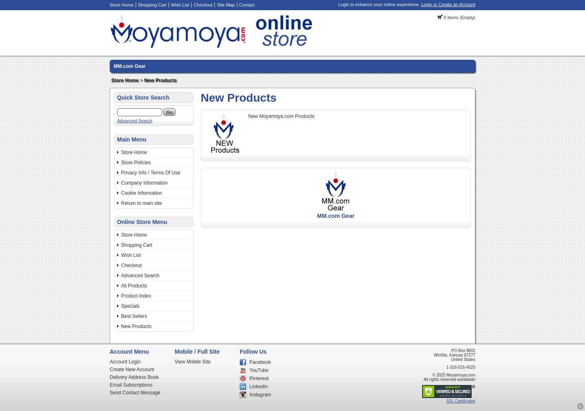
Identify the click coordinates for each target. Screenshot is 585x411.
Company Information (144, 183)
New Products (160, 80)
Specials (130, 306)
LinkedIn (258, 386)
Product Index (136, 296)
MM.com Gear (130, 66)
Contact (247, 4)
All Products (134, 286)
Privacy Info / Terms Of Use (150, 173)
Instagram (260, 395)
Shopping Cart (152, 4)
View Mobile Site (193, 362)
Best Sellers (134, 316)
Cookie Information (141, 193)
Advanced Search (134, 120)
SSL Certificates (460, 401)
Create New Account (132, 369)
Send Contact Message (135, 393)
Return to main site (141, 203)
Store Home (122, 4)
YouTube (259, 370)
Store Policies (136, 162)
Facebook (260, 362)
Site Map (225, 4)
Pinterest (259, 378)
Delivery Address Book (134, 377)
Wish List (180, 4)
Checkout (203, 4)
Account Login (125, 362)
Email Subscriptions (131, 385)
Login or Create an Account (448, 4)
